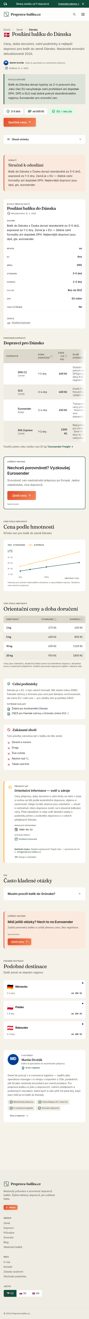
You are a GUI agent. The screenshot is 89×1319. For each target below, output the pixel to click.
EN (35, 1293)
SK (22, 1293)
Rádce (11, 1207)
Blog (6, 1242)
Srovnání (9, 1237)
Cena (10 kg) (62, 356)
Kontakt (8, 1266)
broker (21, 412)
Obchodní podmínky (15, 1276)
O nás (7, 1262)
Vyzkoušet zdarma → (68, 4)
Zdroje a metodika (25, 857)
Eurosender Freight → (60, 446)
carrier (21, 375)
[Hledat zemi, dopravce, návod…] (74, 14)
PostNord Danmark (21, 322)
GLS (20, 390)
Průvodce (9, 1232)
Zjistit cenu (21, 495)
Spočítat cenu (19, 122)
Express (76, 619)
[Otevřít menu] (83, 14)
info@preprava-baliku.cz (29, 852)
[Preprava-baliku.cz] (22, 14)
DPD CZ (22, 372)
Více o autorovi (19, 1115)
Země (19, 29)
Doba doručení (45, 356)
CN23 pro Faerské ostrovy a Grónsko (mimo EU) (40, 713)
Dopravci (9, 1227)
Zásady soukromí (13, 1271)
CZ (10, 1293)
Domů (7, 29)
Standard (49, 619)
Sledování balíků (13, 1247)
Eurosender (24, 408)
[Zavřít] (83, 3)
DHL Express (25, 430)
